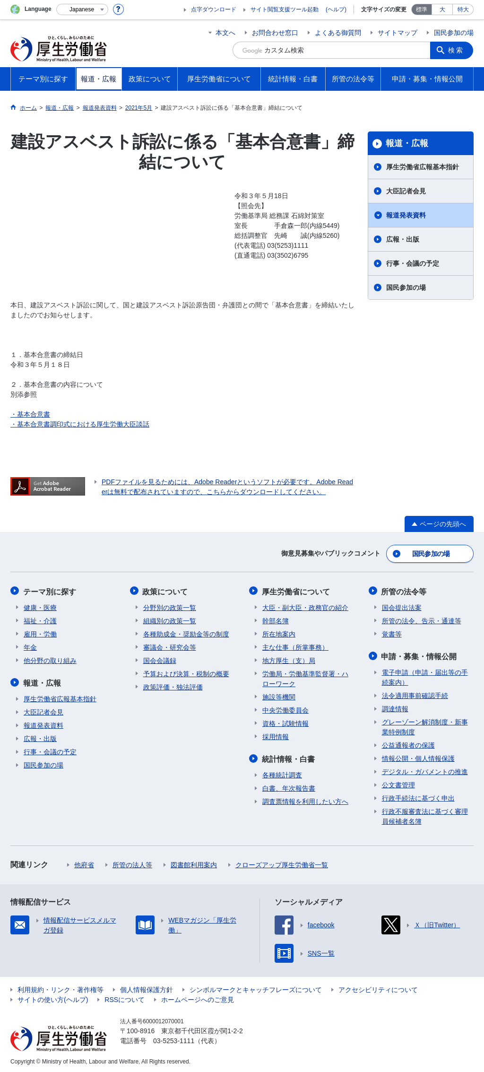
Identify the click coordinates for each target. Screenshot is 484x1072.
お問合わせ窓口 (275, 32)
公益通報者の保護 (408, 743)
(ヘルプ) (336, 9)
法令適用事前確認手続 (415, 693)
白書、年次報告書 (288, 786)
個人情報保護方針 (146, 988)
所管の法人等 (132, 863)
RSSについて (124, 998)
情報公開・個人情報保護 (418, 756)
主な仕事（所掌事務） (295, 646)
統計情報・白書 (288, 757)
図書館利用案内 (194, 863)
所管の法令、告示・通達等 (421, 619)
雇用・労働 (40, 632)
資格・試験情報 (285, 722)
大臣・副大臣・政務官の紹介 (305, 606)
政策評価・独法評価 (173, 685)
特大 (463, 9)
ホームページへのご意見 (197, 998)
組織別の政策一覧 (169, 619)
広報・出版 (402, 239)
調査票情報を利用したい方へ (305, 799)
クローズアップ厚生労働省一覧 (281, 863)
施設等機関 (278, 695)
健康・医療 (40, 606)
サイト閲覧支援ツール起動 (285, 9)
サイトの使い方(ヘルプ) (52, 998)
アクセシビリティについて (378, 988)
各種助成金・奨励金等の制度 (186, 632)
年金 (30, 646)
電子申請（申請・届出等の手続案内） (425, 675)
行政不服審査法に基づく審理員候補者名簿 (425, 814)
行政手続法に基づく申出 (418, 796)
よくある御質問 (338, 32)
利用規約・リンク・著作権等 (60, 988)
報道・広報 (407, 143)
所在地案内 (278, 632)
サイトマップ (397, 32)
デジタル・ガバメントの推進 (425, 770)
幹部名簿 (275, 619)
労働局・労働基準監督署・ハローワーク (305, 677)
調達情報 (395, 707)
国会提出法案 (402, 606)
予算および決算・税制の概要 (186, 672)
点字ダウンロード (213, 9)
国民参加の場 (454, 32)
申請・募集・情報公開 (420, 655)
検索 (457, 50)
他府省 (84, 863)
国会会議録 (159, 659)
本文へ (225, 32)
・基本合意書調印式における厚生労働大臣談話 (79, 424)
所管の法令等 (404, 590)
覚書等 (392, 632)
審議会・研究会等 (169, 646)
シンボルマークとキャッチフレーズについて (256, 988)
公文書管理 (398, 783)
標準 (421, 9)
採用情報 (275, 735)
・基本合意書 (30, 414)
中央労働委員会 (285, 709)
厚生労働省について (296, 590)
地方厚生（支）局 (288, 659)
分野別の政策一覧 (169, 606)
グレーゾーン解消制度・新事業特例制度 (425, 725)
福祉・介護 (40, 619)
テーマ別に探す (50, 590)
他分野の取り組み (50, 659)
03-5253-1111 (173, 1039)
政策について (166, 590)
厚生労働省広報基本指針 (422, 167)
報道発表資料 (406, 215)
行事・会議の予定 (412, 263)
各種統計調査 (282, 773)
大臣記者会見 (406, 191)
